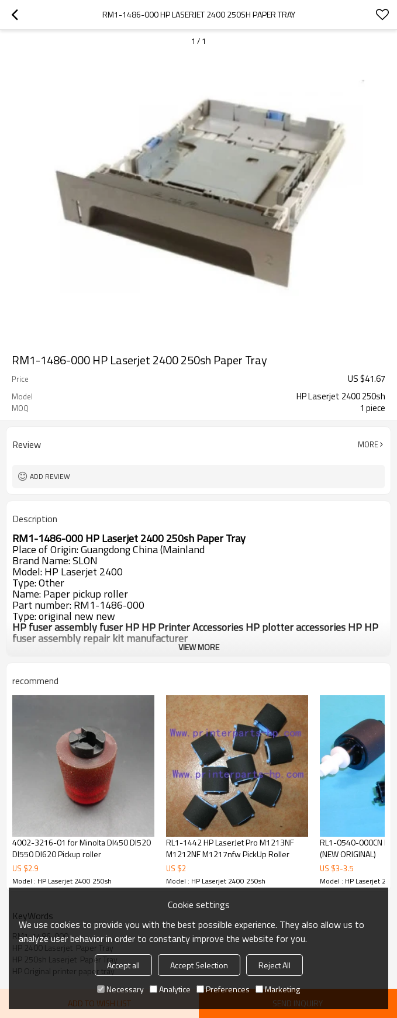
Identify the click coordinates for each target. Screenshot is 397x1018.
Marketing (278, 989)
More (368, 444)
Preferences (223, 989)
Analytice (170, 989)
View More (198, 647)
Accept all (123, 965)
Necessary (120, 989)
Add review (50, 476)
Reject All (274, 965)
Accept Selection (199, 965)
